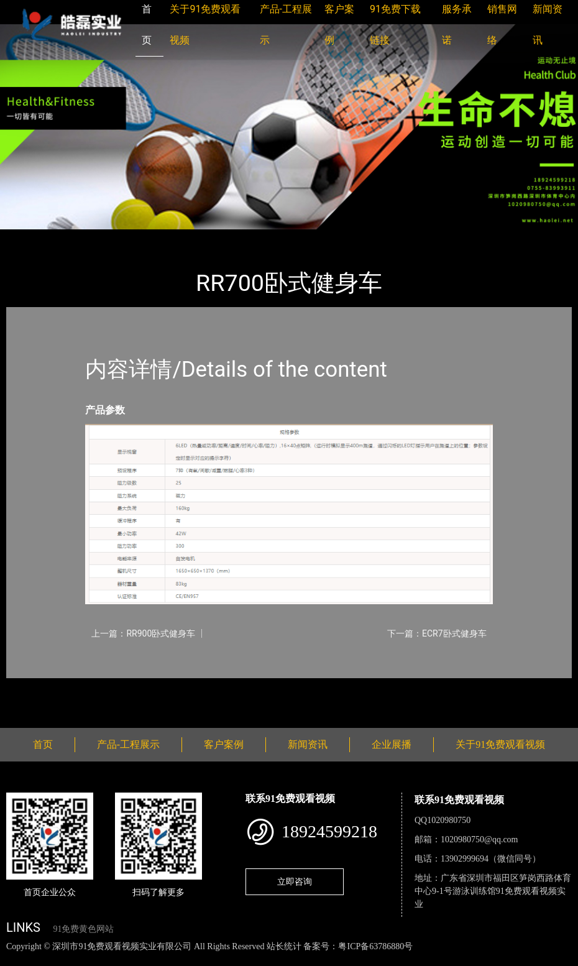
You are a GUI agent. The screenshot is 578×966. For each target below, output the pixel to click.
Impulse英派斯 (154, 237)
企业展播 (391, 744)
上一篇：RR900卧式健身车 (143, 633)
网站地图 (18, 959)
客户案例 (224, 744)
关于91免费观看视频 (500, 744)
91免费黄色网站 (83, 929)
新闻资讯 (308, 744)
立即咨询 (294, 881)
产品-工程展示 (81, 237)
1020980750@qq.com (479, 839)
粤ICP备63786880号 (375, 946)
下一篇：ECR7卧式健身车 (437, 633)
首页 (28, 237)
